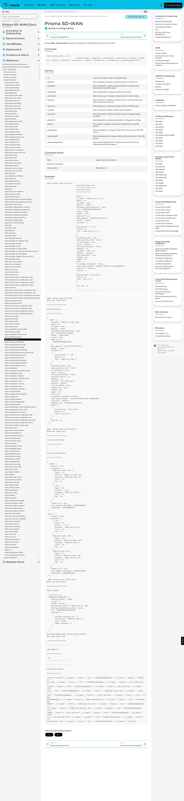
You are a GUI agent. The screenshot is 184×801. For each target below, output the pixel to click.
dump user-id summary (13, 526)
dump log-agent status (12, 259)
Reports (158, 88)
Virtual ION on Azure (163, 211)
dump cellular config (12, 124)
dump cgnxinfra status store (14, 137)
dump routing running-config (14, 401)
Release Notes (15, 562)
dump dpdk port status (13, 183)
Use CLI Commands (9, 69)
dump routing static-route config (16, 409)
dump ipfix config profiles (13, 220)
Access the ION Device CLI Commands (15, 67)
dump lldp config (10, 228)
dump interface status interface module (18, 202)
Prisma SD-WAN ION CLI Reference (166, 349)
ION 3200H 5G (160, 187)
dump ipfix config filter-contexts (16, 212)
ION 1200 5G (160, 171)
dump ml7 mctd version (13, 266)
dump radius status (11, 326)
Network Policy (161, 288)
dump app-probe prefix (13, 106)
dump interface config (12, 194)
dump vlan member (11, 531)
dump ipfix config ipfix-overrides (16, 215)
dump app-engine (11, 93)
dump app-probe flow (12, 100)
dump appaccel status (12, 85)
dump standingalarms (12, 461)
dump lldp (8, 225)
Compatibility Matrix (163, 337)
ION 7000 (159, 142)
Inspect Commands (10, 557)
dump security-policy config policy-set (18, 417)
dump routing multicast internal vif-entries (19, 352)
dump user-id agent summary (15, 511)
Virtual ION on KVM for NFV (165, 219)
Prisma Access (160, 55)
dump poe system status (13, 303)
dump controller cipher (13, 144)
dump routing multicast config (15, 344)
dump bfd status (10, 119)
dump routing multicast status (15, 365)
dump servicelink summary (14, 435)
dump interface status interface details (18, 199)
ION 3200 (159, 182)
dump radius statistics (12, 324)
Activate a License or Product (166, 26)
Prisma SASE (161, 354)
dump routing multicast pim (14, 357)
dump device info (11, 157)
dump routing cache (11, 339)
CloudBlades (14, 44)
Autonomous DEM (162, 91)
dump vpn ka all (10, 537)
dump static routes (11, 469)
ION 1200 (158, 126)
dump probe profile (11, 318)
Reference (12, 60)
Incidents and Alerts (162, 85)
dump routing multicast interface (16, 350)
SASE (159, 352)
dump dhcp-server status (13, 170)
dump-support (10, 474)
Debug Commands (10, 77)
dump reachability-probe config (16, 329)
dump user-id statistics (12, 521)
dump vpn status (10, 544)
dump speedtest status (13, 453)
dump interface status (12, 196)
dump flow (8, 189)
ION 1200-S (159, 129)
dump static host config (13, 466)
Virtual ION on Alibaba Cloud (166, 217)
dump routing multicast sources (15, 360)
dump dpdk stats (10, 186)
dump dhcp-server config (13, 168)
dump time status (11, 498)
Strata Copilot (173, 5)
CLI (158, 346)
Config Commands (10, 74)
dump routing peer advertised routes (17, 370)
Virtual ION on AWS (162, 209)
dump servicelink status (13, 441)
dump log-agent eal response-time (16, 240)
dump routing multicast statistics (16, 363)
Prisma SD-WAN (56, 16)
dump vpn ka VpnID (11, 542)
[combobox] (20, 16)
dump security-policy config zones (17, 425)
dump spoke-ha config (12, 456)
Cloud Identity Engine (163, 28)
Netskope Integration (163, 265)
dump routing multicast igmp (14, 347)
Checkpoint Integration (163, 260)
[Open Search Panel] (161, 5)
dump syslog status (11, 490)
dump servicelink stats (12, 438)
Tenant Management (163, 38)
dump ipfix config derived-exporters (17, 209)
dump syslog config (11, 485)
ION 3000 (159, 134)
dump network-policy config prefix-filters (19, 285)
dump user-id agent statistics (15, 505)
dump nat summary (11, 274)
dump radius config (11, 321)
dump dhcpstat (10, 173)
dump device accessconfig (14, 150)
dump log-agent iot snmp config (16, 248)
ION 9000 (159, 145)
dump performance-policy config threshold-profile (22, 298)
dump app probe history (13, 103)
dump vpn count (10, 534)
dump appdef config (12, 87)
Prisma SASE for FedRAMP (165, 107)
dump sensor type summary (14, 430)
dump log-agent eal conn (13, 238)
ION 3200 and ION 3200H (165, 137)
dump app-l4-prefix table (13, 95)
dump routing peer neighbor (14, 376)
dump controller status (12, 147)
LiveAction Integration (163, 262)
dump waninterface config (14, 552)
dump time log (10, 495)
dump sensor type (11, 427)
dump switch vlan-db (12, 482)
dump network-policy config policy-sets (18, 280)
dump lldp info (10, 230)
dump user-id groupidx (12, 513)
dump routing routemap (13, 399)
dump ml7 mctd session (13, 264)
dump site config (10, 443)
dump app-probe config (13, 98)
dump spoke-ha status (12, 459)
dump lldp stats (10, 233)
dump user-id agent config (14, 503)
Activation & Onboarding (14, 32)
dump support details (12, 472)
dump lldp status (10, 235)
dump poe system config (13, 300)
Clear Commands (9, 72)
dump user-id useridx (12, 529)
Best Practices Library (163, 319)
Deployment (14, 49)
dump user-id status (11, 524)
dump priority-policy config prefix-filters (19, 313)
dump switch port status (13, 479)
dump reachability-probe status (16, 334)
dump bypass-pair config (13, 121)
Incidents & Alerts (17, 55)
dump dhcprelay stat (12, 165)
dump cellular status (12, 129)
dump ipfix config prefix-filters (15, 217)
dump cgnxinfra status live (14, 134)
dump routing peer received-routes (17, 378)
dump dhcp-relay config (13, 163)
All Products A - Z (161, 335)
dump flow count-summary (14, 191)
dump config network (12, 139)
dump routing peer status (13, 386)
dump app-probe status (13, 108)
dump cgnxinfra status (12, 132)
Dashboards (159, 83)
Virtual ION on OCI (162, 222)
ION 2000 (159, 131)
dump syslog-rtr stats (12, 487)
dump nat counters (11, 269)
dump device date (11, 155)
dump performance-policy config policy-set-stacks (22, 295)
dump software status (12, 451)
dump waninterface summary (15, 555)
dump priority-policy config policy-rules (18, 305)
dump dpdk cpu (10, 178)
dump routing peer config (13, 373)
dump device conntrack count (15, 152)
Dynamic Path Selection (164, 303)
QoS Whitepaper (161, 290)
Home (47, 16)
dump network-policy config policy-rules (19, 277)
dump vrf (8, 550)
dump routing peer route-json (15, 389)
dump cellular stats (11, 126)
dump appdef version (12, 90)
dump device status (11, 160)
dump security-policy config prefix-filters (19, 422)
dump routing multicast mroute (15, 355)
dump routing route (11, 396)
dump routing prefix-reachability (16, 394)
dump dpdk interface (12, 181)
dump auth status (11, 113)
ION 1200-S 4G (161, 176)
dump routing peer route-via (14, 383)
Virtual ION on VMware (164, 225)
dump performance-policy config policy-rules (20, 290)
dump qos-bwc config (12, 331)
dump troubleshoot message (14, 500)
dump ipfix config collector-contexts (17, 207)
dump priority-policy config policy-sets (18, 308)
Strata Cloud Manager (163, 23)
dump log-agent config (12, 246)
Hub (156, 31)
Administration (15, 38)
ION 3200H (159, 184)
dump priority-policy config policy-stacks (19, 311)
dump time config (11, 492)
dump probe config (11, 316)
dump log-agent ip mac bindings (16, 254)
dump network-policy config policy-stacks (19, 282)
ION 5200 (159, 139)
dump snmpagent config (13, 446)
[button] (182, 641)
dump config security (12, 142)
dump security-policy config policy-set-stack (20, 420)
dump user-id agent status (14, 508)
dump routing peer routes (13, 381)
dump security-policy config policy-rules (19, 415)
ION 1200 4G (160, 168)
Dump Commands (10, 80)
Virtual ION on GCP (162, 214)
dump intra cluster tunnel (13, 204)
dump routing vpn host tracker (15, 412)
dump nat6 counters (12, 272)
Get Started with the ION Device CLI (15, 64)
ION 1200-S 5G (160, 179)
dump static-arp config (13, 464)
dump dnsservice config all (14, 176)
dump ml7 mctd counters (13, 261)
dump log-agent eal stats (13, 243)
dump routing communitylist (14, 342)
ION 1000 (158, 123)
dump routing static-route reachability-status (20, 407)
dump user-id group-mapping (15, 516)
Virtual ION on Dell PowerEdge (166, 232)
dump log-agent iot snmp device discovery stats (21, 251)
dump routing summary (13, 404)
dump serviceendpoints (13, 433)
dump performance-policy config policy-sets (20, 292)
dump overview (10, 287)
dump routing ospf (11, 368)
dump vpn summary (11, 547)
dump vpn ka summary (12, 539)
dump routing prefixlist (12, 391)
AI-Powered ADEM (162, 62)
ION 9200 (159, 148)
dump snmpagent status (13, 448)
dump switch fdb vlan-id (13, 477)
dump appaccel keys (12, 82)
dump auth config (11, 111)
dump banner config (12, 116)
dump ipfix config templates (14, 222)
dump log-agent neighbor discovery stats (19, 256)
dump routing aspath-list (13, 337)
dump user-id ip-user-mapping (15, 518)
